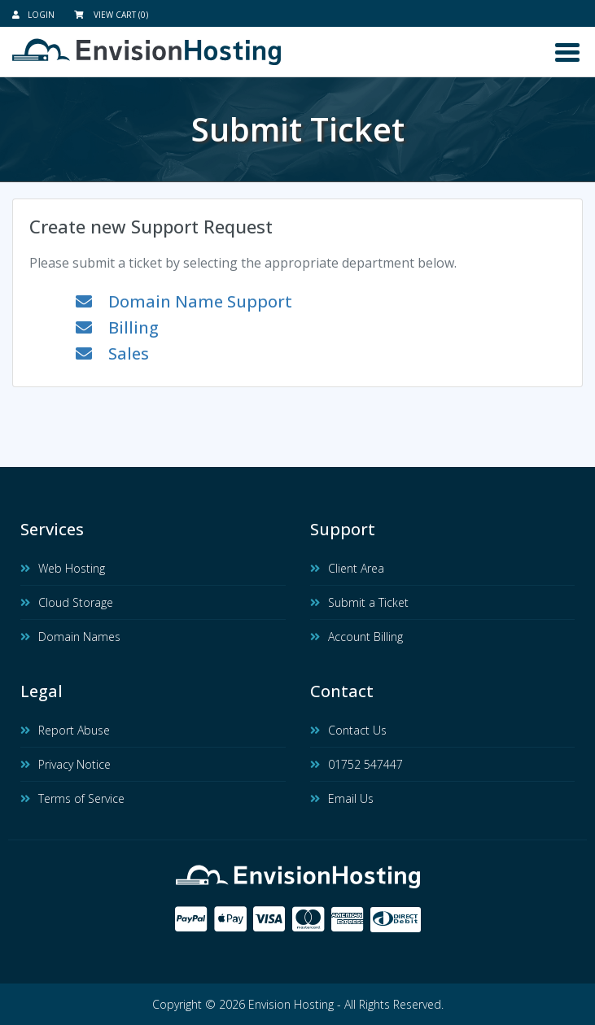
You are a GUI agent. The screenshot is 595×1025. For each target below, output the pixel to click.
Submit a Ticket (359, 602)
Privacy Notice (65, 764)
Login (33, 14)
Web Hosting (62, 568)
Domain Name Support (184, 301)
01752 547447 (356, 764)
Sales (112, 353)
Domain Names (70, 636)
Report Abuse (65, 730)
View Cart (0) (111, 14)
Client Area (347, 568)
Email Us (342, 798)
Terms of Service (72, 798)
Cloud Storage (66, 602)
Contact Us (348, 730)
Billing (117, 327)
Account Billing (356, 636)
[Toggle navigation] (567, 52)
